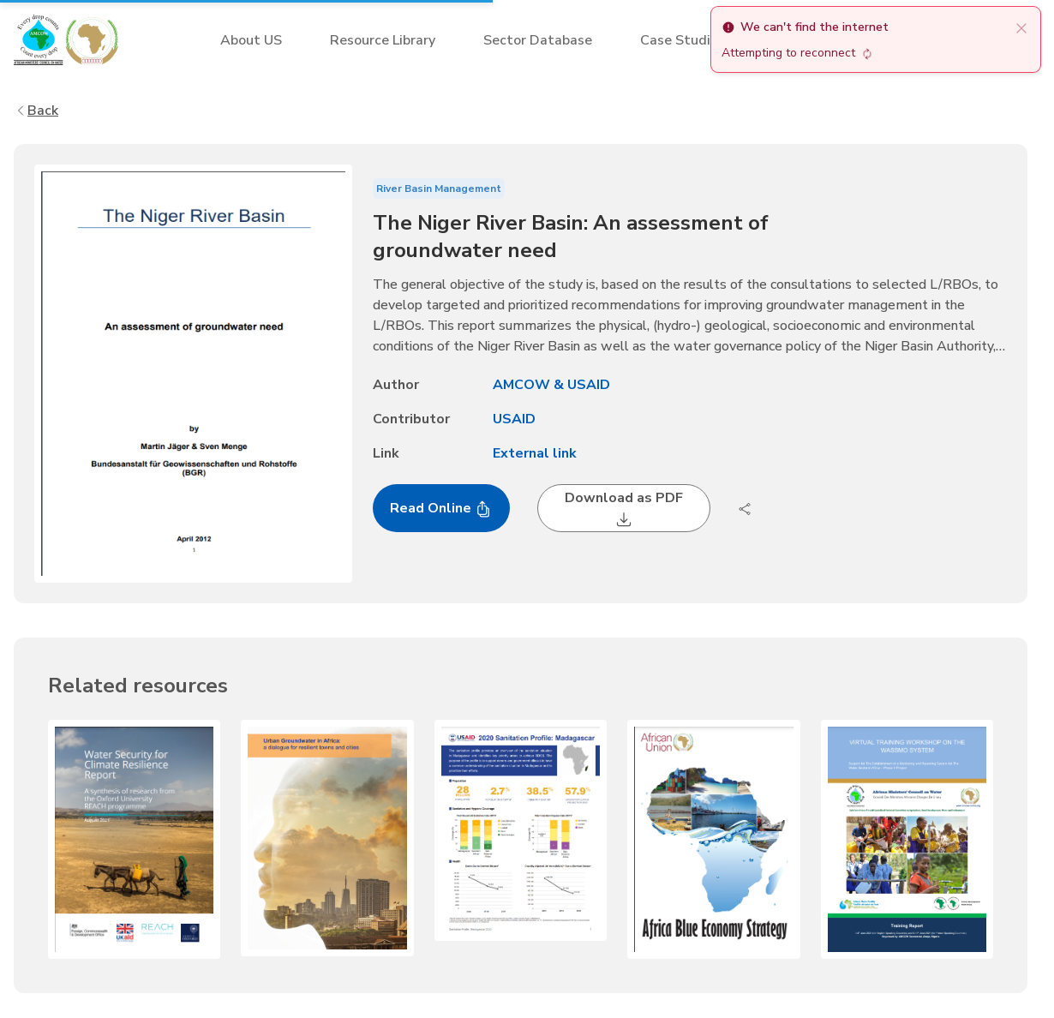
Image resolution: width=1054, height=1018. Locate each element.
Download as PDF (624, 508)
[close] (1021, 27)
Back (36, 110)
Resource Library (382, 40)
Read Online (441, 508)
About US (251, 40)
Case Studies (682, 40)
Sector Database (537, 40)
